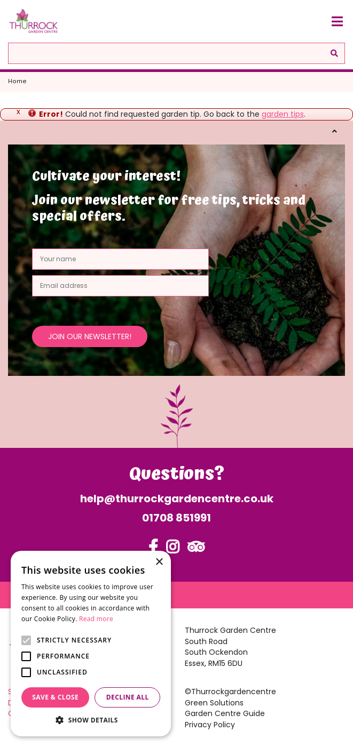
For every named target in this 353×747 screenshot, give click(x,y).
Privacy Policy (210, 724)
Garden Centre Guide (225, 713)
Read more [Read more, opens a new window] (96, 618)
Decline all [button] (127, 697)
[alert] (91, 643)
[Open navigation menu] (337, 21)
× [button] (159, 562)
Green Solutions (214, 702)
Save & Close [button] (55, 697)
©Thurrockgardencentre (230, 691)
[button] (90, 720)
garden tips (283, 114)
